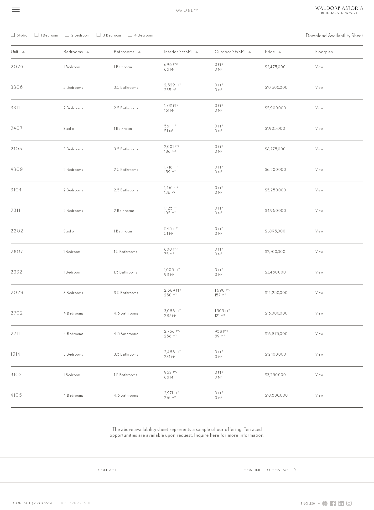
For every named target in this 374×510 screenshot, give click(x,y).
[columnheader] (36, 52)
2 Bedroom (77, 35)
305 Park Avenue (75, 503)
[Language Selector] (305, 504)
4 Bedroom (140, 35)
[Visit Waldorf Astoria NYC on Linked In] (341, 504)
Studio (19, 35)
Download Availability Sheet (334, 35)
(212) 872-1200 (44, 503)
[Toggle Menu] (15, 9)
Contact (107, 470)
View (319, 67)
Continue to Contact (267, 470)
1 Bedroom (46, 35)
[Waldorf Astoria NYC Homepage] (339, 11)
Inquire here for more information (229, 435)
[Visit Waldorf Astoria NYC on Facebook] (333, 504)
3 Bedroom (109, 35)
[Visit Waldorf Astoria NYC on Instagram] (349, 504)
